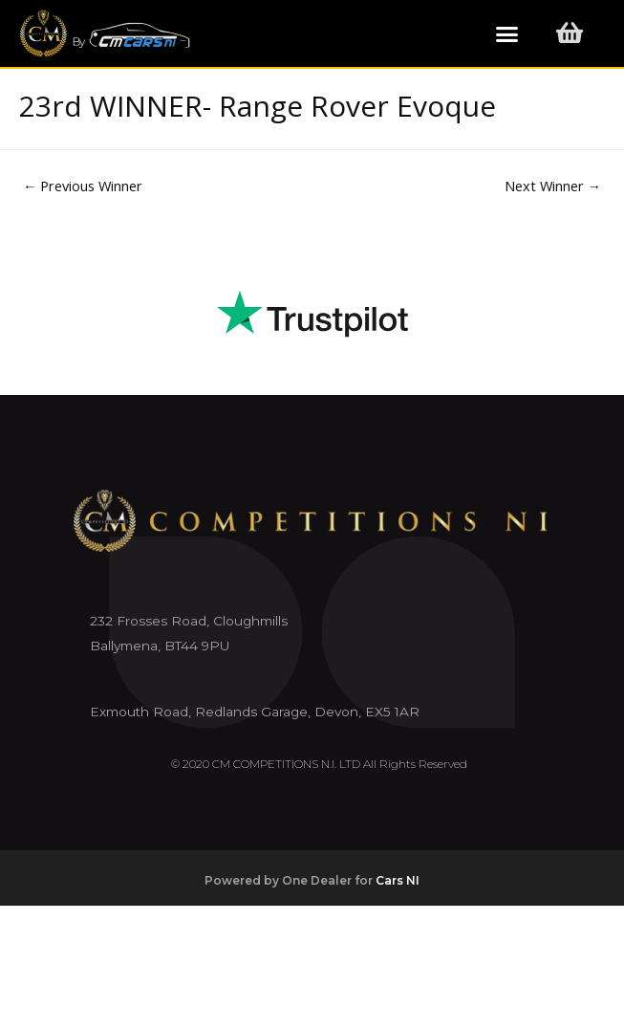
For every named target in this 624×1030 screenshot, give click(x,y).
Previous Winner (83, 185)
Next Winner (553, 185)
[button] (507, 33)
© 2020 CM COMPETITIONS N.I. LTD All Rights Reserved (319, 763)
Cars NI (398, 880)
